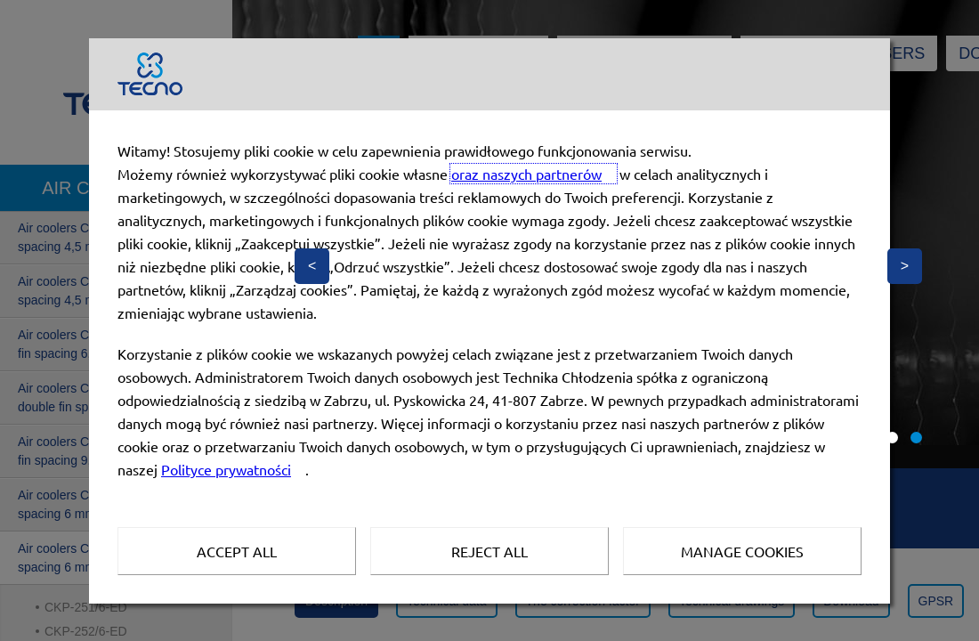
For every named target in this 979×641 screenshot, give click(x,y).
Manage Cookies (742, 551)
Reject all (489, 551)
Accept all (237, 551)
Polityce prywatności (226, 469)
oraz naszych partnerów (526, 174)
